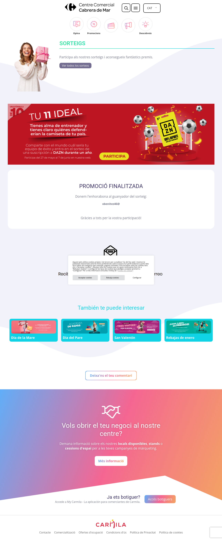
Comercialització (64, 532)
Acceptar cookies (85, 277)
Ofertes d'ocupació (91, 532)
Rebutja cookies (112, 277)
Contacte (45, 532)
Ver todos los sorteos (75, 65)
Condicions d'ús (116, 532)
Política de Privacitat (143, 532)
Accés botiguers (160, 499)
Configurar (137, 277)
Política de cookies (125, 270)
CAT (149, 8)
